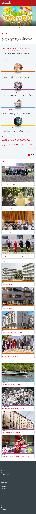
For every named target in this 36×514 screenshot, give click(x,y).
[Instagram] (4, 506)
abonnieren (4, 498)
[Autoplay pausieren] (2, 27)
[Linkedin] (3, 509)
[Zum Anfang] (18, 463)
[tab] (14, 27)
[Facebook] (4, 504)
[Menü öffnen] (33, 2)
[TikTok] (3, 507)
